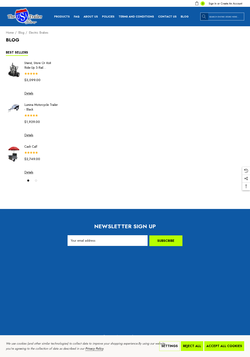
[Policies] (108, 17)
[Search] (204, 16)
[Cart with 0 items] (199, 3)
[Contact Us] (168, 16)
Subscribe (165, 240)
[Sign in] (213, 3)
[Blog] (186, 16)
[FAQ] (78, 16)
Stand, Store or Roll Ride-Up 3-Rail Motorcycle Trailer (37, 65)
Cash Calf (30, 146)
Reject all (192, 346)
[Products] (62, 17)
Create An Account (231, 3)
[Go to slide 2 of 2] (36, 181)
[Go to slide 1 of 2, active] (28, 181)
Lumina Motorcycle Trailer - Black (41, 107)
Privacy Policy (94, 348)
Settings (169, 346)
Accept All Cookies (224, 346)
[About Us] (91, 17)
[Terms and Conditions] (137, 16)
